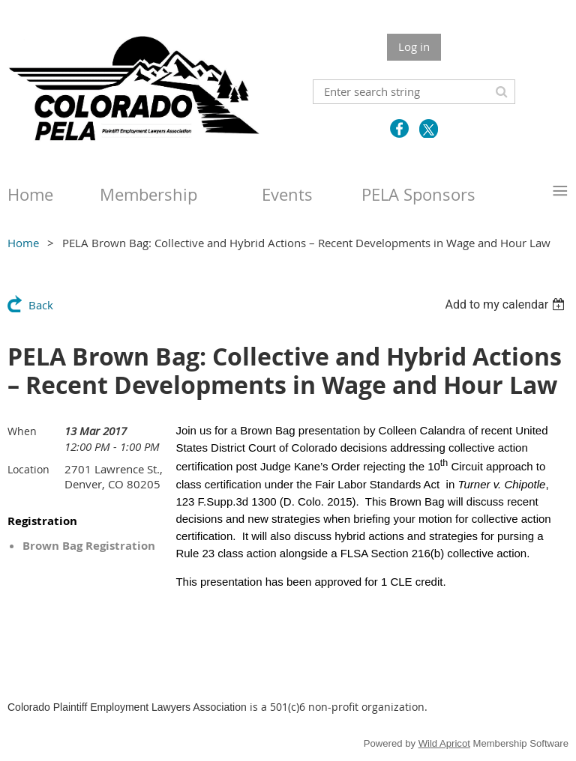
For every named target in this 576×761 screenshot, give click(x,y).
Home (23, 242)
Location (29, 469)
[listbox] (506, 304)
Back (40, 304)
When (22, 431)
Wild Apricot (444, 743)
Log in (414, 46)
